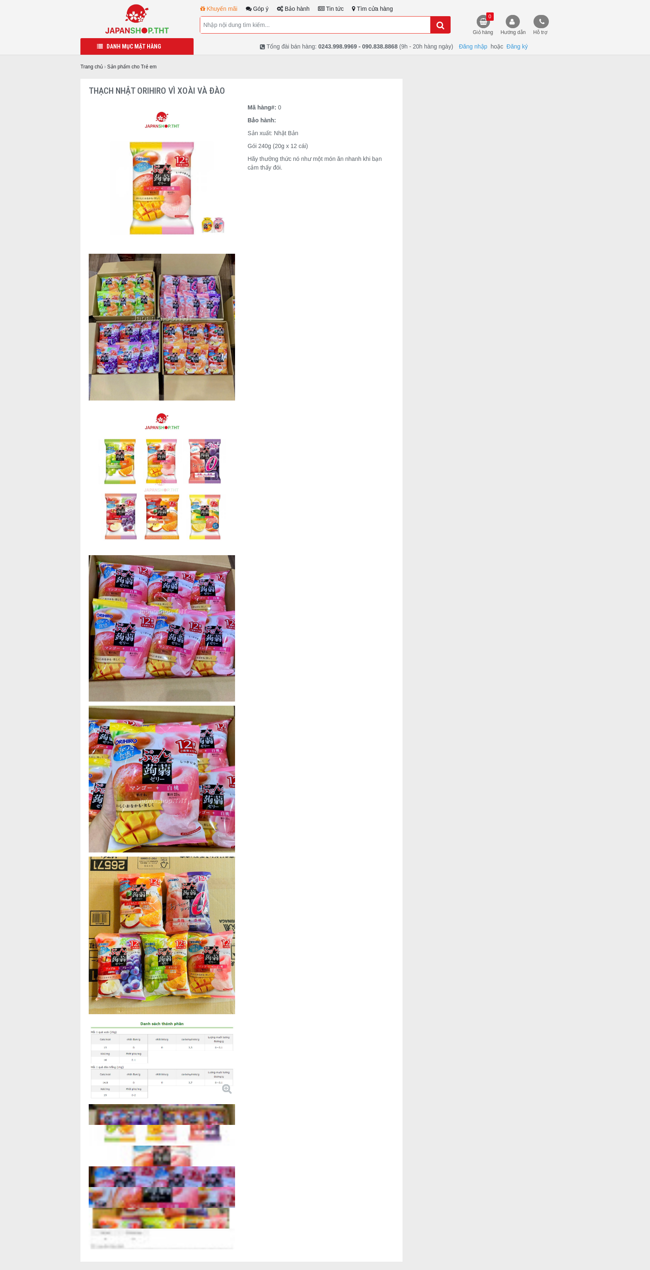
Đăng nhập (473, 46)
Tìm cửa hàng (372, 8)
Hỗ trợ (540, 32)
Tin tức (331, 8)
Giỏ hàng (483, 23)
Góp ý (257, 8)
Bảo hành (293, 8)
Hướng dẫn (513, 32)
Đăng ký (517, 46)
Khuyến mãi (219, 8)
